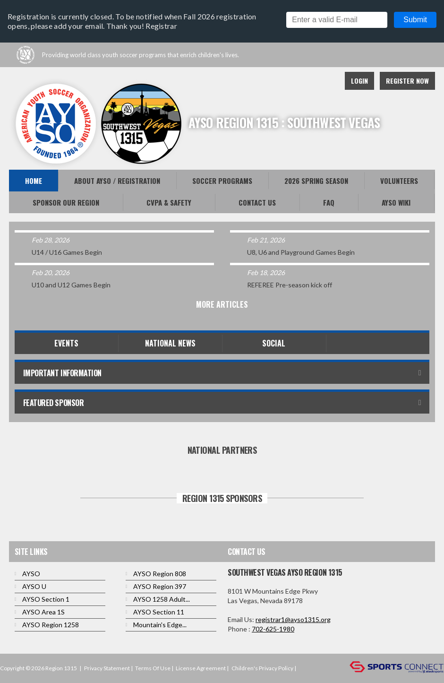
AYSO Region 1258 (50, 625)
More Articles (222, 304)
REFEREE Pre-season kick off (289, 285)
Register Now (407, 81)
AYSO (31, 574)
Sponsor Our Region (66, 202)
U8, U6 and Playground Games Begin (301, 252)
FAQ (328, 202)
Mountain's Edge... (160, 625)
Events (66, 343)
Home (33, 180)
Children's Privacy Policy (262, 668)
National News (170, 343)
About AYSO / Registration (117, 180)
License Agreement (201, 668)
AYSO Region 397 (159, 586)
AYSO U (34, 586)
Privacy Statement (107, 668)
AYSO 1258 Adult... (161, 599)
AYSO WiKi (396, 202)
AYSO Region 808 (159, 574)
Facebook (285, 81)
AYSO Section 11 (158, 612)
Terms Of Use (153, 668)
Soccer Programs (222, 180)
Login (359, 81)
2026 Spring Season (316, 180)
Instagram (326, 81)
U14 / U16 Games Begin (67, 252)
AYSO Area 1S (43, 612)
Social (273, 343)
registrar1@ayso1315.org (293, 619)
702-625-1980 (273, 629)
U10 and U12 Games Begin (71, 285)
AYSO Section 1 (45, 599)
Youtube (306, 81)
